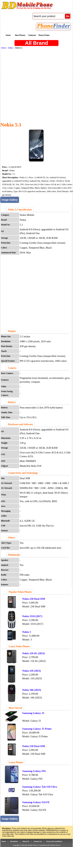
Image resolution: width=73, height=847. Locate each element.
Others (11, 537)
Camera (12, 368)
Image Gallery (10, 199)
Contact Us (38, 841)
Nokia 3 (26, 632)
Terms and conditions (54, 841)
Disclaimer (14, 841)
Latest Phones (16, 762)
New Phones (20, 35)
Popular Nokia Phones (20, 592)
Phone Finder (44, 35)
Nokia (10, 48)
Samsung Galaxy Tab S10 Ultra (39, 786)
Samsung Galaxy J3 (33, 713)
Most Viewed (15, 708)
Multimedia (14, 555)
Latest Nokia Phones (19, 646)
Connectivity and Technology (23, 473)
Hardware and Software (20, 424)
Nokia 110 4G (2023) (33, 653)
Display (12, 331)
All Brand (36, 43)
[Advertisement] (35, 85)
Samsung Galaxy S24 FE (36, 802)
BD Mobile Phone (31, 845)
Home (8, 35)
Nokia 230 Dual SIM (33, 598)
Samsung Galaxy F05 (34, 771)
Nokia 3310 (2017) (32, 616)
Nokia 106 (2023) (31, 690)
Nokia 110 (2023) (31, 670)
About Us (25, 841)
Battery (12, 402)
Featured (32, 35)
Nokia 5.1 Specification (20, 209)
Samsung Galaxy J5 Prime (37, 728)
